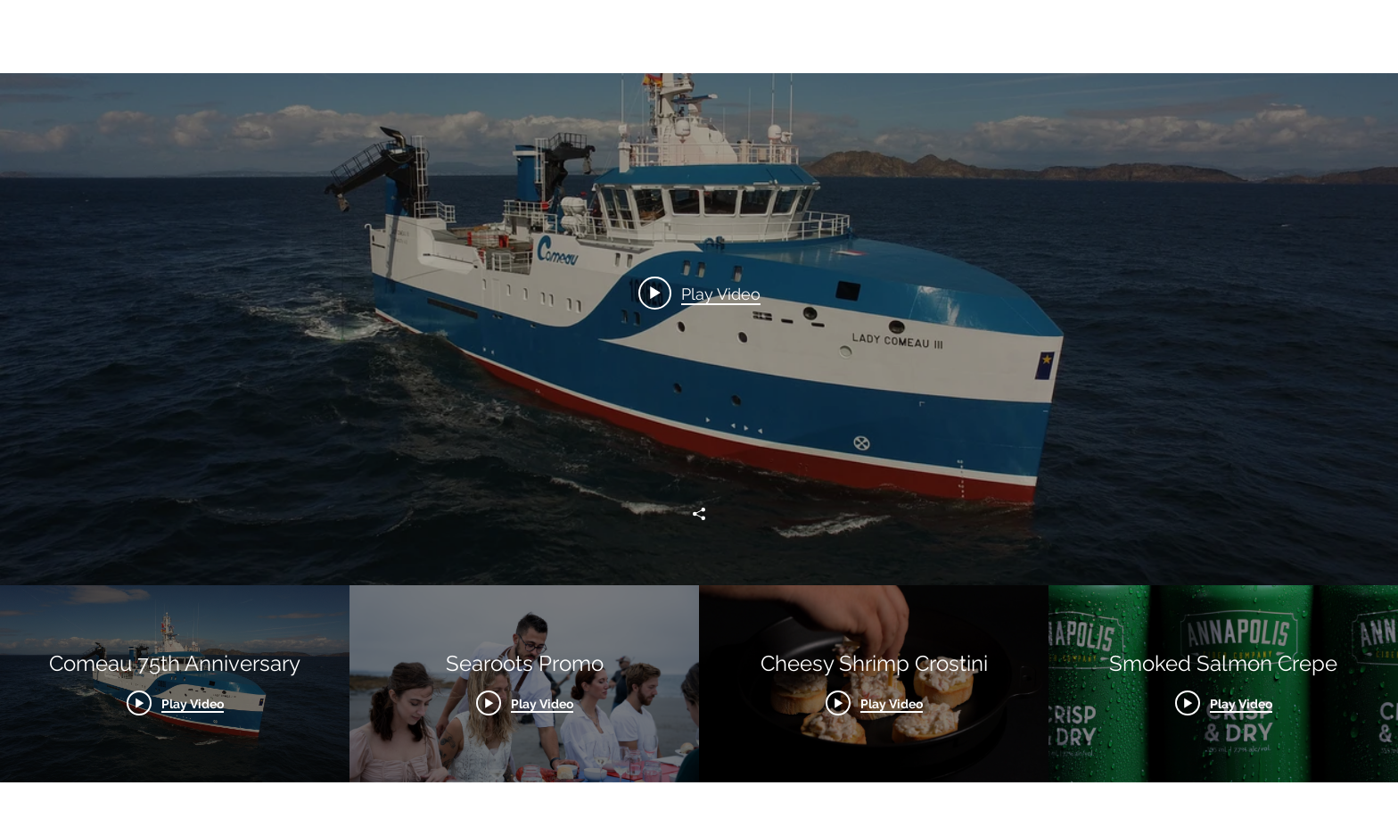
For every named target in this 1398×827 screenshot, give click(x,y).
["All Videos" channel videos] (699, 683)
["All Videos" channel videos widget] (699, 391)
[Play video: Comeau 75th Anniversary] (699, 292)
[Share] (699, 514)
